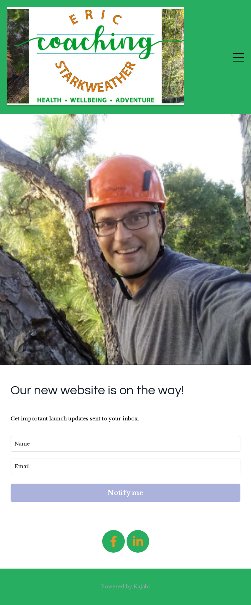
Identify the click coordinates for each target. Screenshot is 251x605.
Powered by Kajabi (125, 586)
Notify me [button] (125, 493)
